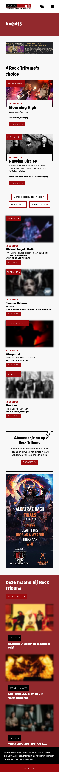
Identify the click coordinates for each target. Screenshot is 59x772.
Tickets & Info (17, 124)
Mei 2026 (16, 204)
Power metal (38, 204)
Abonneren (29, 462)
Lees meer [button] (28, 759)
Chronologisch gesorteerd (28, 196)
